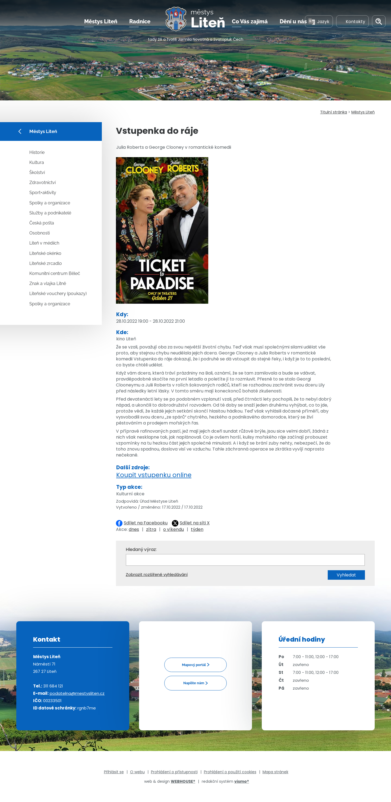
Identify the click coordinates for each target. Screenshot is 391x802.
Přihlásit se (114, 772)
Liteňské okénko (45, 253)
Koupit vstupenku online (153, 475)
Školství (37, 172)
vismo (241, 781)
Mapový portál (194, 665)
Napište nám (193, 683)
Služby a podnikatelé (50, 212)
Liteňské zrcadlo (45, 263)
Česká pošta (41, 223)
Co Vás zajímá (250, 21)
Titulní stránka (333, 112)
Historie (37, 152)
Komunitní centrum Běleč (54, 273)
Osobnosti (39, 233)
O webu (137, 772)
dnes (134, 529)
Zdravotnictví (42, 182)
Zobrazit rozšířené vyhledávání (157, 574)
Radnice (139, 21)
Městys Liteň (100, 21)
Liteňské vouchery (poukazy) (58, 293)
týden (197, 529)
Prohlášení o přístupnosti (174, 772)
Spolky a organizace (49, 202)
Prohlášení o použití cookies (230, 772)
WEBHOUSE (183, 781)
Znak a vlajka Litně (47, 283)
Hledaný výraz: (141, 549)
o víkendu (173, 529)
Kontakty (352, 21)
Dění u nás (293, 21)
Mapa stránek (275, 772)
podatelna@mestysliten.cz (77, 693)
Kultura (36, 162)
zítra (151, 529)
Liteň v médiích (44, 243)
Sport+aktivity (42, 192)
